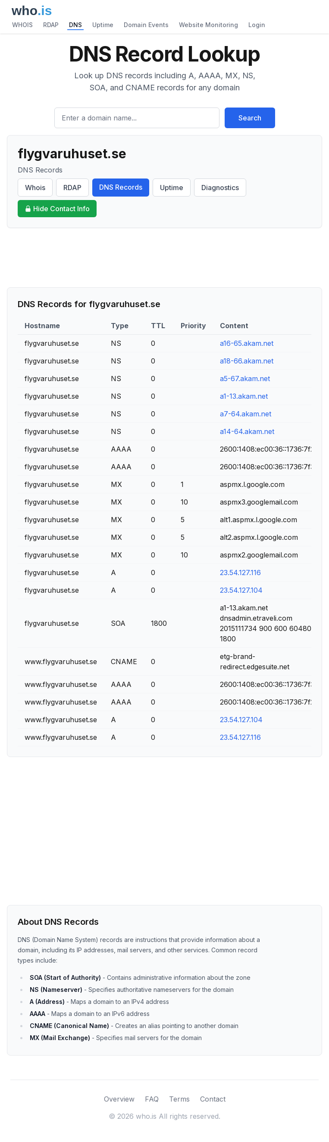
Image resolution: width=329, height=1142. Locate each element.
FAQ (152, 1099)
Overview (119, 1099)
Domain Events (146, 24)
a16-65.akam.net (246, 343)
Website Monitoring (208, 24)
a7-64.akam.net (245, 413)
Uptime (102, 24)
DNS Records (120, 187)
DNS (75, 24)
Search (249, 118)
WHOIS (22, 24)
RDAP (51, 24)
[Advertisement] (164, 257)
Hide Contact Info (57, 208)
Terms (179, 1099)
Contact (213, 1099)
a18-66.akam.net (246, 361)
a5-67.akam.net (245, 378)
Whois (35, 187)
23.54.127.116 (240, 572)
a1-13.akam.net (244, 396)
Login (256, 24)
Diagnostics (220, 187)
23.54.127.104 (241, 590)
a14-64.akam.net (247, 431)
